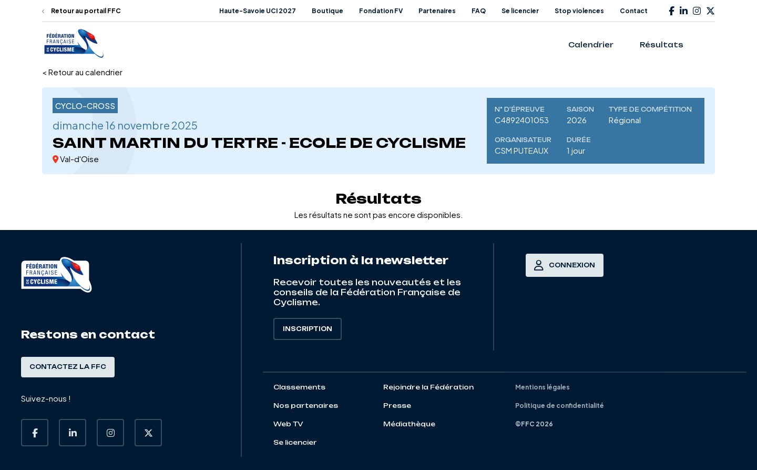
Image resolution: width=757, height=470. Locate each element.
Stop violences (579, 11)
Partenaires (437, 11)
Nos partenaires (305, 405)
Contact (634, 11)
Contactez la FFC (67, 367)
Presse (397, 405)
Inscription (307, 329)
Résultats (661, 45)
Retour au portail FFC (81, 11)
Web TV (288, 424)
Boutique (327, 11)
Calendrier (590, 45)
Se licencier (520, 11)
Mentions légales (542, 387)
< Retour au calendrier (82, 72)
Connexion (564, 265)
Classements (299, 387)
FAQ (479, 11)
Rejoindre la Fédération (428, 387)
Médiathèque (409, 424)
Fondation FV (381, 11)
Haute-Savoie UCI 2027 (257, 11)
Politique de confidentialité (559, 405)
